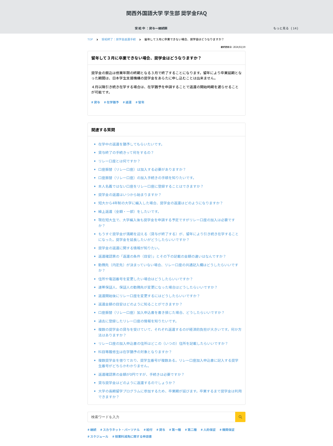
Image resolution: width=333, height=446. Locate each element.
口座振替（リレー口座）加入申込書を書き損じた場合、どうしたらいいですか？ (161, 312)
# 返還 (127, 102)
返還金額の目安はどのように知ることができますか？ (140, 304)
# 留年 (140, 102)
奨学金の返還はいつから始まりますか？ (129, 194)
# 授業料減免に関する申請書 (132, 436)
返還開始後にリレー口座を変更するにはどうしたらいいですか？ (149, 295)
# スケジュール (98, 436)
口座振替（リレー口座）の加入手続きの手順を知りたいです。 (147, 177)
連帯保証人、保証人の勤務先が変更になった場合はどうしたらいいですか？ (158, 287)
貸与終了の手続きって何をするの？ (126, 152)
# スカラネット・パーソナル (120, 429)
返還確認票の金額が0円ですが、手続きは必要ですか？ (141, 374)
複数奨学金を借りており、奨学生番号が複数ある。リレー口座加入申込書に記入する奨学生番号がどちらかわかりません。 (168, 363)
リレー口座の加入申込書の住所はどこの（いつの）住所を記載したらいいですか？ (163, 343)
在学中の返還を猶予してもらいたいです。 (131, 144)
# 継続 (92, 429)
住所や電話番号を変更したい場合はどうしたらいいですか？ (145, 278)
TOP (90, 39)
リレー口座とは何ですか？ (119, 161)
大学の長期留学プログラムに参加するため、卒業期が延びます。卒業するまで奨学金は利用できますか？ (170, 393)
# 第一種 (175, 429)
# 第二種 (191, 429)
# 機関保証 (227, 429)
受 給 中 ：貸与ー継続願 (67, 28)
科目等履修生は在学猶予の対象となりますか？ (135, 351)
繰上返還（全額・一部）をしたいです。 (129, 211)
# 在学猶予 (111, 102)
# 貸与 (95, 102)
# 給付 (148, 429)
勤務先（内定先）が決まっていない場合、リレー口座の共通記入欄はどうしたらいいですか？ (168, 267)
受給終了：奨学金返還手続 (108, 28)
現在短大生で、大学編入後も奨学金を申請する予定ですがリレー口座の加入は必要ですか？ (166, 222)
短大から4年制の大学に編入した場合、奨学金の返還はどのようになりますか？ (160, 202)
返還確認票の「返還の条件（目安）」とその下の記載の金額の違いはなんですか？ (162, 256)
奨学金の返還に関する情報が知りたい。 (129, 247)
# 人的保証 (208, 429)
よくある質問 (242, 28)
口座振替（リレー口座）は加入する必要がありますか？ (142, 169)
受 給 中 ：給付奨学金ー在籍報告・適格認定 (196, 28)
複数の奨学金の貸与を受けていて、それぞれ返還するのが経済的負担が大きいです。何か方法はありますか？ (170, 332)
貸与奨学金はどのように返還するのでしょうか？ (136, 382)
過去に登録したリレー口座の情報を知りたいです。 (138, 321)
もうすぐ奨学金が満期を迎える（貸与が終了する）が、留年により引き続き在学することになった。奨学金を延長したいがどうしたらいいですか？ (168, 236)
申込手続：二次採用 (146, 28)
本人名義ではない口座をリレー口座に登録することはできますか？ (151, 186)
